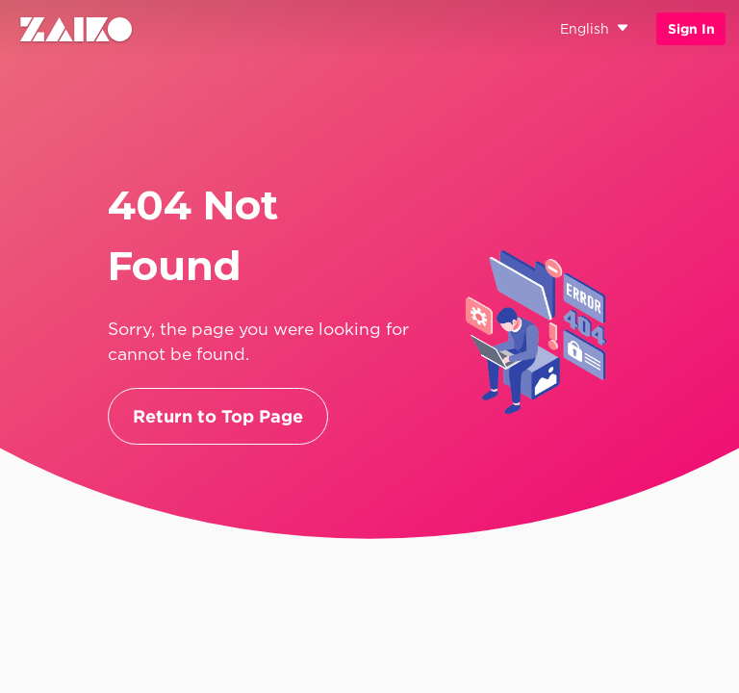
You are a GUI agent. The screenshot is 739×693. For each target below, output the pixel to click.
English (594, 29)
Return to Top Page (218, 416)
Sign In (691, 29)
